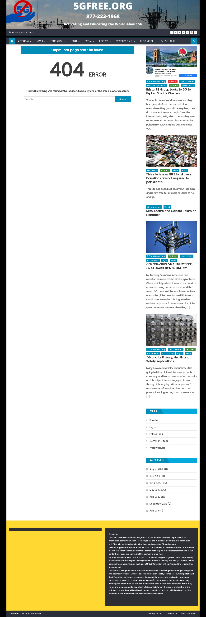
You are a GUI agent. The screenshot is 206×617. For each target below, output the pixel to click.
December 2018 (158, 503)
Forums (103, 41)
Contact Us (171, 613)
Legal (74, 41)
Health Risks (188, 85)
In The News (153, 260)
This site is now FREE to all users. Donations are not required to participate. (169, 178)
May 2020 (155, 490)
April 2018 (155, 510)
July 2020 (155, 476)
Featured (174, 85)
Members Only (124, 41)
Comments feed (159, 441)
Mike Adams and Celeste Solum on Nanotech (171, 213)
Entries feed (156, 434)
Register (154, 420)
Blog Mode (146, 41)
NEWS (40, 41)
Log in (153, 427)
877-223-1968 (167, 41)
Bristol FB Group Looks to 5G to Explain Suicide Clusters (168, 91)
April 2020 (155, 496)
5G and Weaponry (156, 81)
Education (57, 41)
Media (88, 41)
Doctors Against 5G (156, 85)
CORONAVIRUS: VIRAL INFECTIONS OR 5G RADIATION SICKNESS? (169, 266)
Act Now (23, 41)
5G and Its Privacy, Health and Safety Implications (167, 359)
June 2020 (155, 483)
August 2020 (157, 469)
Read (184, 170)
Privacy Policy (155, 613)
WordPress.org (157, 447)
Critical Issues (187, 81)
